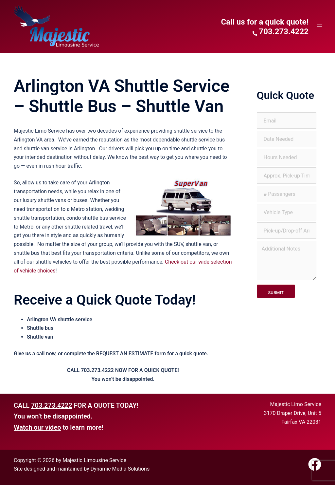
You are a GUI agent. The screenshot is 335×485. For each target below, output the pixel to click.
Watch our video (37, 427)
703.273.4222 (51, 405)
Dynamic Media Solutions (120, 469)
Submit (276, 292)
